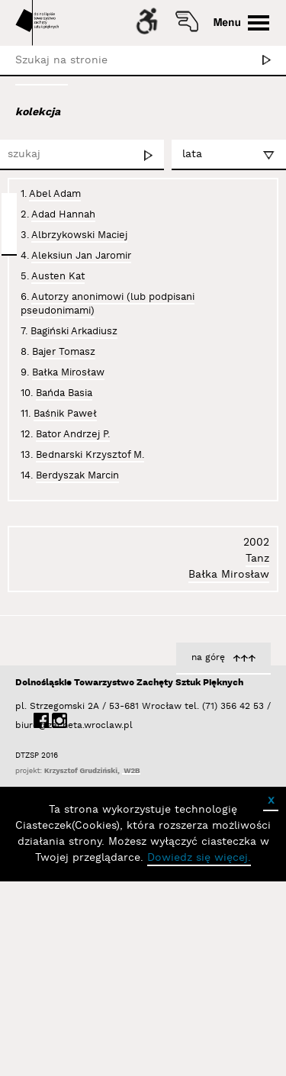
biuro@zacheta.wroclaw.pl (23, 920)
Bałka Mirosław (68, 372)
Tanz (257, 753)
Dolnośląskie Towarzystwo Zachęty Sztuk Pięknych (129, 877)
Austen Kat (58, 276)
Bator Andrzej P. (73, 434)
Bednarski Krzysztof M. (90, 455)
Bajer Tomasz (63, 352)
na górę (208, 852)
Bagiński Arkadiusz (74, 331)
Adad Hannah (63, 214)
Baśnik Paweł (65, 414)
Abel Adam (55, 194)
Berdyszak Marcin (77, 475)
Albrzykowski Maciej (79, 235)
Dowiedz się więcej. (199, 1052)
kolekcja (37, 112)
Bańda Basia (64, 393)
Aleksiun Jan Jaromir (81, 256)
